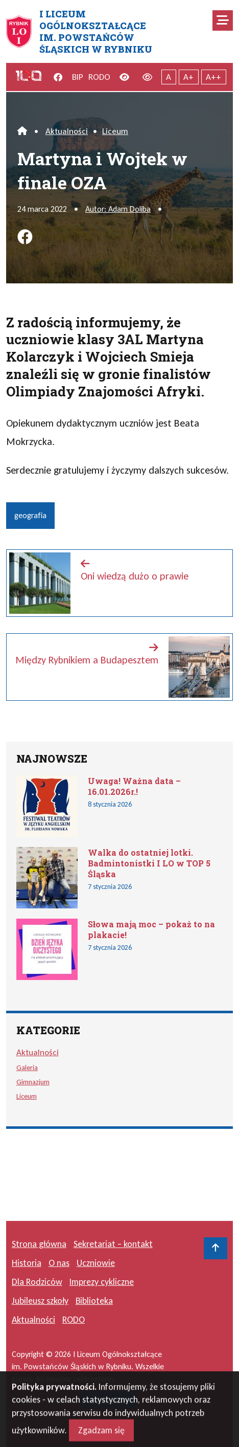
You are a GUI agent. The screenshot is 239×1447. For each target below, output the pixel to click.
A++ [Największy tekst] (213, 77)
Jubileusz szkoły (40, 1300)
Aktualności (66, 131)
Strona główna (39, 1244)
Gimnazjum (33, 1081)
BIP (77, 77)
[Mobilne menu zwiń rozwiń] (222, 20)
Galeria (27, 1067)
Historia (26, 1262)
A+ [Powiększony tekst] (188, 77)
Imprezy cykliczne (101, 1281)
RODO (99, 77)
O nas (59, 1262)
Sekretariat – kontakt (113, 1244)
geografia (30, 515)
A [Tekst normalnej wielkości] (168, 77)
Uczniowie (96, 1262)
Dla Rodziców (37, 1281)
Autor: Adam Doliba (118, 209)
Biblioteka (94, 1300)
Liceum (115, 131)
